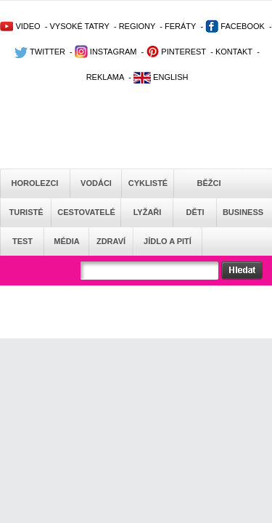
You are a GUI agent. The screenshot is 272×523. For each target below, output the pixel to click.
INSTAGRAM (106, 51)
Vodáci (96, 183)
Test (22, 241)
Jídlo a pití (167, 241)
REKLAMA (105, 77)
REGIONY (137, 26)
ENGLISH (160, 77)
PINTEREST (176, 51)
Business (243, 212)
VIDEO (20, 26)
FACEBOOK (235, 26)
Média (66, 241)
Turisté (26, 212)
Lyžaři (147, 212)
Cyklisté (148, 183)
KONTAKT (233, 51)
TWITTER (40, 51)
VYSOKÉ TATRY (79, 26)
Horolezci (35, 183)
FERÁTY (180, 26)
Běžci (209, 183)
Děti (195, 212)
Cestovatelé (86, 212)
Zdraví (110, 241)
